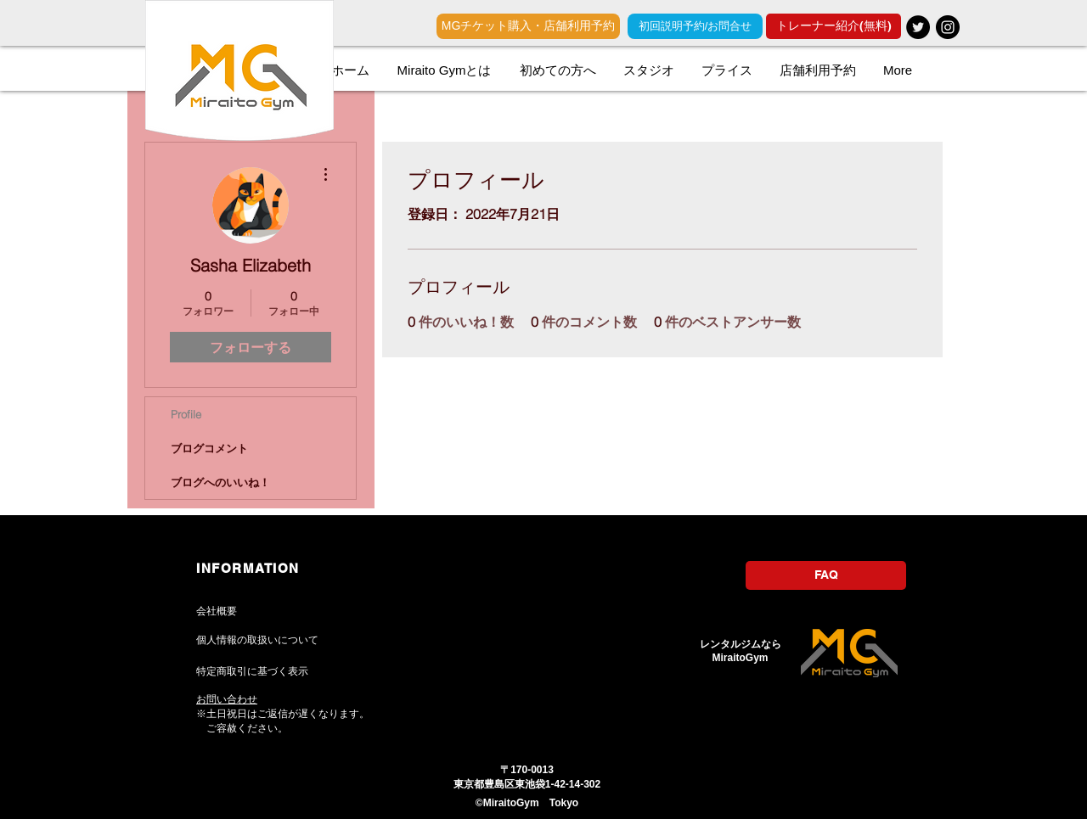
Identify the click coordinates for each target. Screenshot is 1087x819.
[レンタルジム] (918, 27)
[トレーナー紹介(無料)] (833, 26)
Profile (186, 414)
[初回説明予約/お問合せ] (695, 26)
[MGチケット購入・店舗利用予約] (528, 26)
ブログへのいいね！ (220, 482)
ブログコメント (209, 448)
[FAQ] (826, 575)
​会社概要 (216, 611)
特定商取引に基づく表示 (252, 671)
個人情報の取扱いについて (257, 640)
